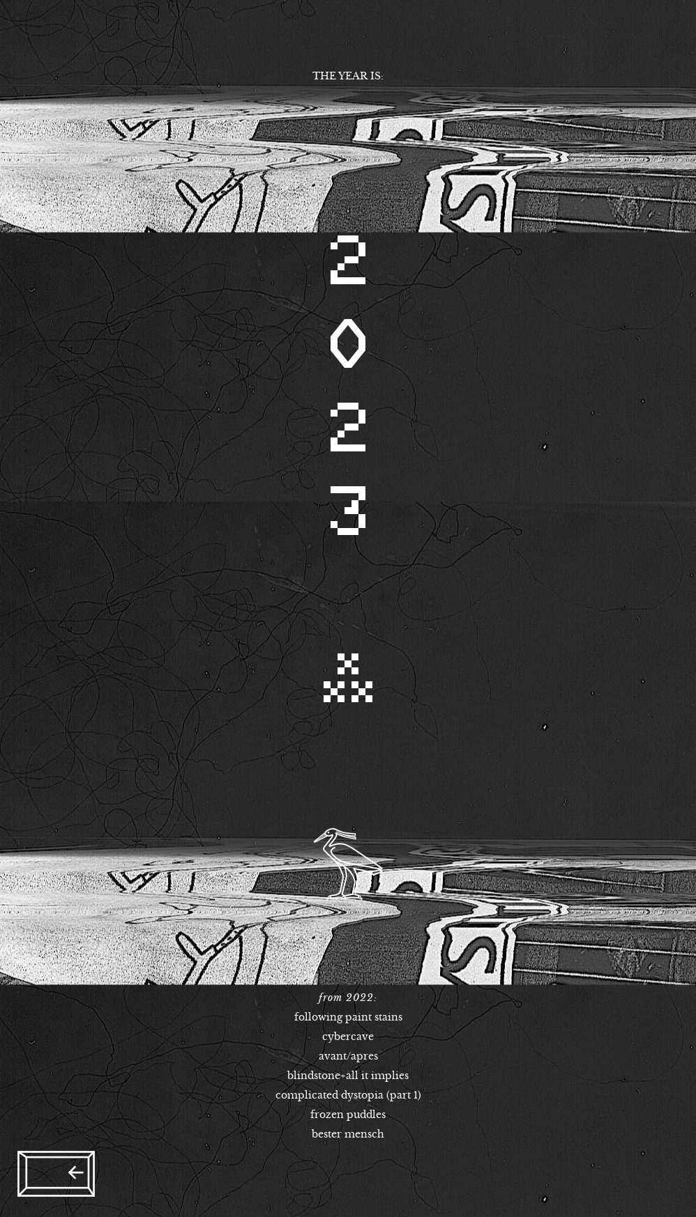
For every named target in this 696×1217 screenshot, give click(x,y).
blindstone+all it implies (348, 1075)
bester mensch (348, 1134)
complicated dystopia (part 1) (348, 1095)
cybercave (348, 1036)
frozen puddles (348, 1114)
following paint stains (348, 1017)
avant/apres (348, 1056)
